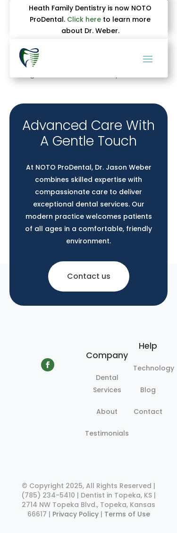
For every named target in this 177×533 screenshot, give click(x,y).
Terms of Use (127, 514)
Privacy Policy (75, 514)
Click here (84, 19)
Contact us (88, 276)
